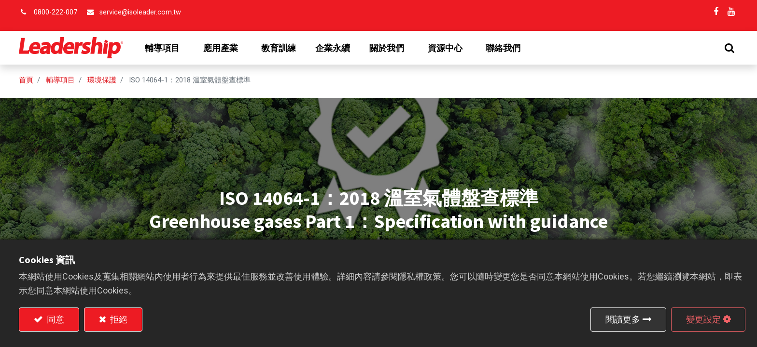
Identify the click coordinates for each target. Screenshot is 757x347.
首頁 (26, 80)
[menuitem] (278, 48)
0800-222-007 (55, 12)
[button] (729, 48)
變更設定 (703, 319)
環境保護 (101, 80)
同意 (54, 319)
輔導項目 (60, 80)
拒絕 (117, 319)
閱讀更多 (622, 319)
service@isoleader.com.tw (140, 12)
